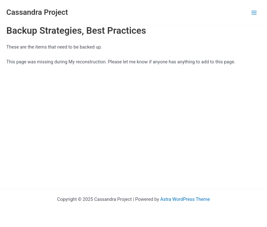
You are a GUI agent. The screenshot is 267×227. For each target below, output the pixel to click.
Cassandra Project (37, 12)
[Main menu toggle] (254, 12)
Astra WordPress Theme (185, 199)
